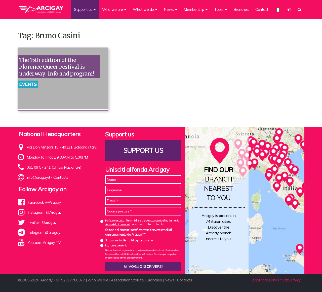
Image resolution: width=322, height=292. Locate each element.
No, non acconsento (116, 245)
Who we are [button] (114, 9)
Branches (241, 9)
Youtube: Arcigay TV (44, 242)
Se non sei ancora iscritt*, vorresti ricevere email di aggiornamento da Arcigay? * (138, 232)
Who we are (98, 280)
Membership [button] (196, 9)
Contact (261, 9)
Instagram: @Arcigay (45, 212)
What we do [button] (145, 9)
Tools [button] (220, 9)
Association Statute (127, 280)
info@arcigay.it (38, 177)
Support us (143, 150)
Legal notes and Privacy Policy (276, 280)
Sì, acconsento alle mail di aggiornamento (129, 240)
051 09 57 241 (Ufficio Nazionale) (54, 167)
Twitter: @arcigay (42, 222)
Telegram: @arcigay (44, 232)
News (169, 280)
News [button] (170, 9)
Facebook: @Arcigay (44, 202)
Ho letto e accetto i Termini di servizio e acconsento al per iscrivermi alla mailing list (142, 222)
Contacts (60, 177)
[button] (289, 9)
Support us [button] (85, 9)
